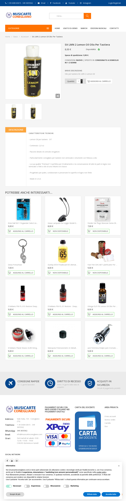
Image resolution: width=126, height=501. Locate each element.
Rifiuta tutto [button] (92, 494)
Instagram (87, 3)
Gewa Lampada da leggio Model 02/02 (64, 223)
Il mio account (110, 416)
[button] (119, 466)
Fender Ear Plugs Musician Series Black (103, 223)
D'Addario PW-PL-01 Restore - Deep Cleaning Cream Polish (71, 306)
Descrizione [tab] (16, 129)
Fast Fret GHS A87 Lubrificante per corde (104, 265)
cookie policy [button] (101, 472)
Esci (106, 426)
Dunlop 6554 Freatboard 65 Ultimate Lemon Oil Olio (68, 265)
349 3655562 (22, 430)
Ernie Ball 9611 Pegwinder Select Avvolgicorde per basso (30, 223)
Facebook (57, 3)
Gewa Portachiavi (15, 265)
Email (43, 3)
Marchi (68, 28)
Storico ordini (110, 420)
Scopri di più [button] (15, 494)
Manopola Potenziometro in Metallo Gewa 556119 (68, 348)
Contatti (98, 28)
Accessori (25, 36)
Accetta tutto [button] (111, 494)
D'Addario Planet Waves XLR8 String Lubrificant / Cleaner (30, 348)
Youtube (71, 3)
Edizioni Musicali (82, 28)
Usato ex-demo (54, 28)
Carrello (108, 423)
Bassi (15, 36)
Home (41, 28)
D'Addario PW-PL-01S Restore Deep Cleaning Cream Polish (31, 306)
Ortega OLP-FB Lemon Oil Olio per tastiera (105, 306)
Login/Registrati (114, 3)
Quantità (70, 81)
